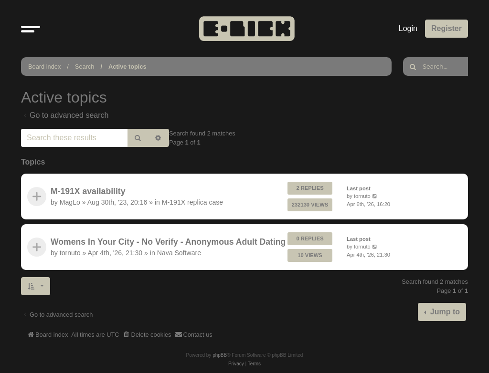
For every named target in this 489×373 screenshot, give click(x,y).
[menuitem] (147, 335)
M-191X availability (88, 191)
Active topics (127, 66)
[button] (30, 28)
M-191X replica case (192, 202)
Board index (44, 66)
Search (85, 66)
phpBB (220, 355)
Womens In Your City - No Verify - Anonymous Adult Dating (168, 242)
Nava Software (179, 253)
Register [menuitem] (446, 28)
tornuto (362, 196)
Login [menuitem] (408, 28)
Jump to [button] (444, 312)
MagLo (70, 202)
